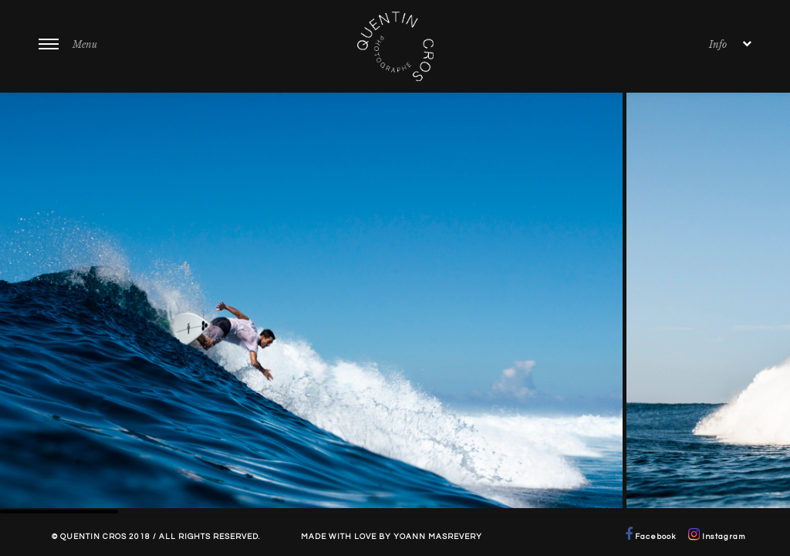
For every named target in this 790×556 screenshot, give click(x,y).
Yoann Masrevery (437, 537)
